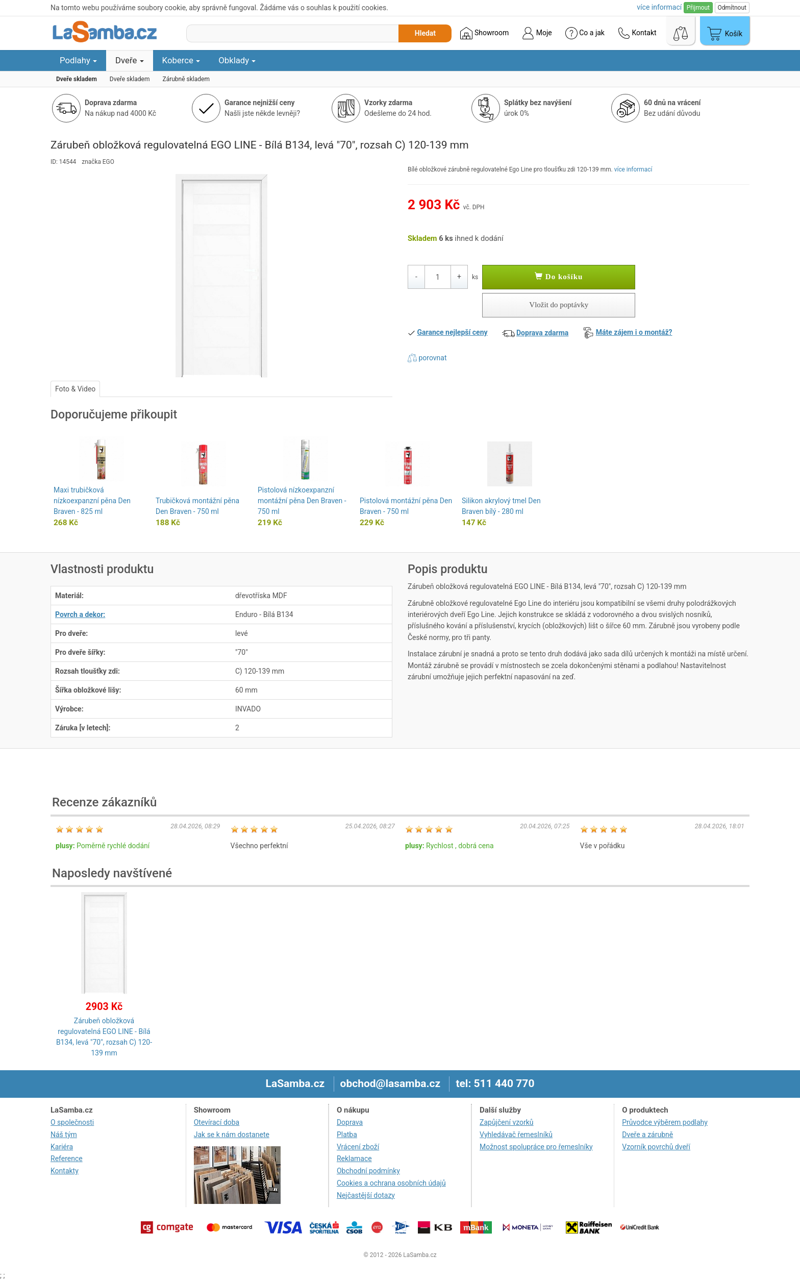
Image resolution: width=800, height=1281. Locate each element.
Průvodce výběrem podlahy (665, 1122)
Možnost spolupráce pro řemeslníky (536, 1147)
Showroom (484, 33)
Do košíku (559, 277)
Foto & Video (75, 389)
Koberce (181, 60)
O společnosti (72, 1122)
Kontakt (637, 33)
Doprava (350, 1122)
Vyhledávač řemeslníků (516, 1134)
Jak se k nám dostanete (231, 1134)
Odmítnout (732, 7)
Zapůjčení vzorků (507, 1122)
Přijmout (698, 7)
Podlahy (78, 60)
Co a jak (585, 33)
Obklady (237, 60)
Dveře (129, 60)
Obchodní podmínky (368, 1171)
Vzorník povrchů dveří (656, 1147)
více (659, 7)
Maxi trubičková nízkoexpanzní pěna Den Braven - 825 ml (92, 500)
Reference (67, 1158)
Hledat (425, 33)
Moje (537, 33)
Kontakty (65, 1171)
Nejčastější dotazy (366, 1195)
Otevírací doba (217, 1122)
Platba (347, 1134)
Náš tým (64, 1134)
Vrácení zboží (358, 1147)
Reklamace (354, 1158)
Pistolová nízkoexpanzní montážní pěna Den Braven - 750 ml (302, 500)
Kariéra (62, 1147)
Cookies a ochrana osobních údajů (391, 1183)
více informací (633, 169)
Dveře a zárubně (647, 1134)
